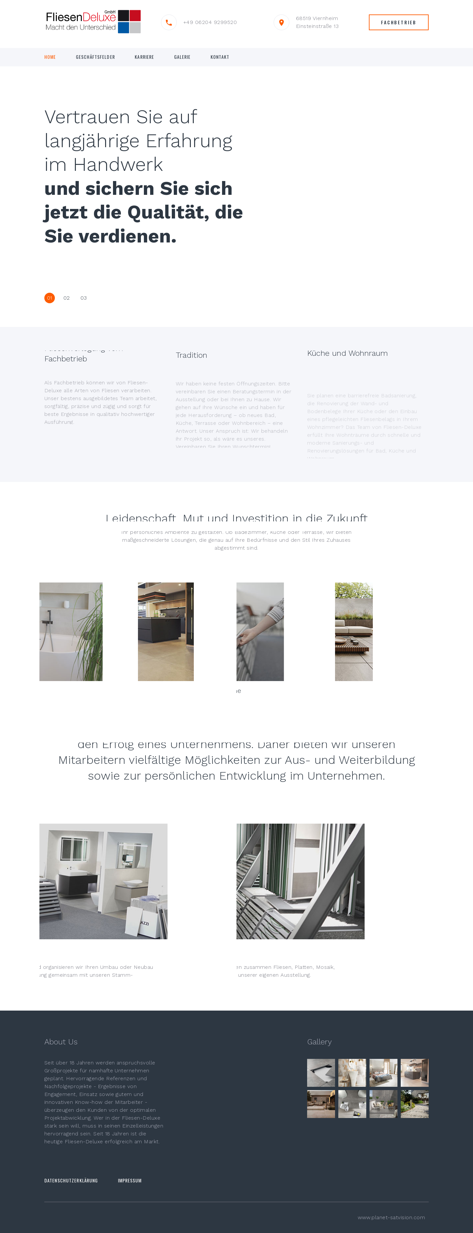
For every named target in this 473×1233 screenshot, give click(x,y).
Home (50, 57)
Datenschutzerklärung (71, 1180)
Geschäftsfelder (95, 57)
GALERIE (182, 57)
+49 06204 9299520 (210, 22)
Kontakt (220, 57)
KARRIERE (144, 57)
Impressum (130, 1180)
